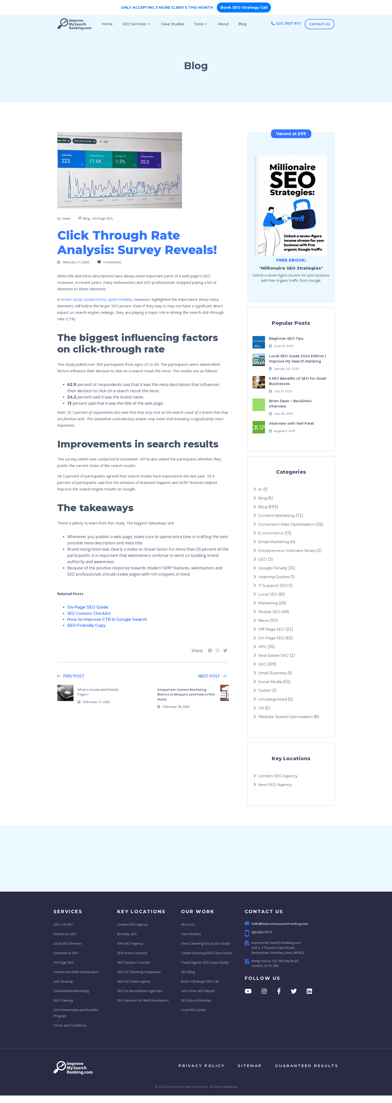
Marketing (268, 603)
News (263, 620)
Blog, (87, 218)
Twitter (264, 690)
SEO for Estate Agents (133, 981)
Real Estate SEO (273, 655)
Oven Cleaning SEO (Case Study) (205, 943)
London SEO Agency (278, 775)
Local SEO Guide (193, 1010)
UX (261, 708)
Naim (66, 218)
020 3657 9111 (286, 23)
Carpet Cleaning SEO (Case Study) (206, 953)
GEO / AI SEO (63, 924)
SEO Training (63, 1000)
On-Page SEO (271, 638)
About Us (188, 924)
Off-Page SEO (271, 629)
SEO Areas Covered (132, 953)
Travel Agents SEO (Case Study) (204, 962)
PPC (262, 646)
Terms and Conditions (70, 1025)
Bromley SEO (127, 934)
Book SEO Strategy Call (243, 7)
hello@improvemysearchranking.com (276, 923)
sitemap (250, 1065)
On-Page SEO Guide (87, 607)
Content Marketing (276, 515)
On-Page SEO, (102, 218)
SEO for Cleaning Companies (139, 972)
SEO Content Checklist (89, 613)
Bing (262, 498)
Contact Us (319, 24)
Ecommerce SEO (66, 953)
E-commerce (271, 533)
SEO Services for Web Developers (143, 1000)
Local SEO (268, 594)
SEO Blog (187, 972)
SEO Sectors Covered (133, 962)
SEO (262, 664)
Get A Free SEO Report (198, 991)
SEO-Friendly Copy (86, 625)
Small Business (272, 673)
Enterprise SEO (65, 934)
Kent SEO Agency (275, 784)
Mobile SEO (269, 611)
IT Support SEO (273, 585)
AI (260, 489)
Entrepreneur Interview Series (287, 550)
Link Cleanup (63, 981)
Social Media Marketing (71, 991)
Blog (262, 506)
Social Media (270, 681)
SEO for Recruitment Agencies (139, 991)
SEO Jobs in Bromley (196, 1000)
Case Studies (191, 934)
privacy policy (201, 1065)
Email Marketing (273, 541)
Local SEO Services (68, 943)
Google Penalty (272, 568)
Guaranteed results (306, 1065)
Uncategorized (272, 699)
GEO (262, 559)
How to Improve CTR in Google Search (107, 619)
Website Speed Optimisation (285, 716)
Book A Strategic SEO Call (200, 981)
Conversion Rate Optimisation (286, 524)
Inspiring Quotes (274, 576)
